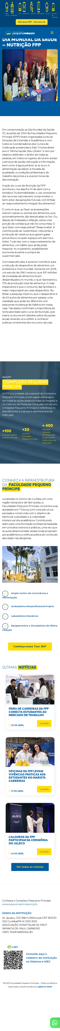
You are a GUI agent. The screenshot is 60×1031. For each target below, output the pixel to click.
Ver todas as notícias (30, 866)
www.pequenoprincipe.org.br (20, 904)
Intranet (33, 8)
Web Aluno (7, 9)
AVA (20, 8)
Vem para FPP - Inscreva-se (31, 22)
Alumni (47, 8)
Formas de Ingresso (55, 10)
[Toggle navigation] (52, 33)
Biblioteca (40, 8)
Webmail (26, 8)
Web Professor (14, 9)
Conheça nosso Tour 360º (30, 646)
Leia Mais (44, 723)
